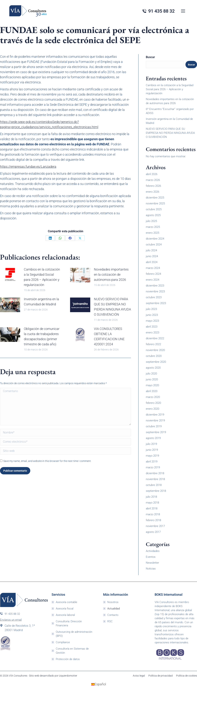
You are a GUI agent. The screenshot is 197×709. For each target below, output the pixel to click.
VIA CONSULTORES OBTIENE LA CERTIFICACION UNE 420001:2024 (109, 336)
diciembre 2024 (155, 238)
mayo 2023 (152, 320)
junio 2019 (152, 449)
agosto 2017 (153, 532)
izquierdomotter (68, 675)
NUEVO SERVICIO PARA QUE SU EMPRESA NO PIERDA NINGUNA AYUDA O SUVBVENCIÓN (112, 306)
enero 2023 (152, 332)
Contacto (112, 615)
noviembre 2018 (155, 479)
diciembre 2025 (155, 197)
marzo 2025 (153, 227)
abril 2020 (151, 391)
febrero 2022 (153, 344)
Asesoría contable (66, 602)
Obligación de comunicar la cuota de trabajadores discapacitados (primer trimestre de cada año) (41, 336)
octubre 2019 (154, 426)
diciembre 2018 (155, 473)
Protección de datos (68, 659)
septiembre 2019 (156, 432)
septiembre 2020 (156, 361)
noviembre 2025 (155, 203)
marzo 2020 (153, 397)
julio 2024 (151, 250)
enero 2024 (152, 279)
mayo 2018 (152, 502)
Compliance (63, 642)
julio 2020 (151, 373)
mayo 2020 (152, 385)
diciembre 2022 (155, 338)
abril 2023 (151, 326)
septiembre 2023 (156, 303)
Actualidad (113, 608)
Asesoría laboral (65, 615)
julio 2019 (151, 444)
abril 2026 (151, 174)
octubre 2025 (154, 209)
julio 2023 (151, 309)
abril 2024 (151, 262)
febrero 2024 (153, 273)
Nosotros (112, 602)
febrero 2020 (153, 403)
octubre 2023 (154, 297)
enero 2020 (152, 408)
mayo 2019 (152, 455)
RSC (110, 621)
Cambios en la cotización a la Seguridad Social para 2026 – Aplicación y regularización (42, 277)
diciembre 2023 (155, 285)
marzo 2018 (153, 514)
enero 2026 (152, 191)
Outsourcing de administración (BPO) (74, 634)
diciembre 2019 (155, 414)
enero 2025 (152, 232)
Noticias (151, 568)
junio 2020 (152, 379)
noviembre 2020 (155, 350)
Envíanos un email (11, 619)
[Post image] (10, 275)
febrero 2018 (153, 520)
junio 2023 (152, 315)
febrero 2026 (153, 186)
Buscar (150, 57)
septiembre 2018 (156, 491)
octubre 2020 (154, 356)
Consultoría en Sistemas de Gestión (72, 650)
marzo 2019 (153, 467)
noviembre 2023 (155, 291)
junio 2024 (152, 256)
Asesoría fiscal (64, 608)
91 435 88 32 (10, 614)
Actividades (153, 551)
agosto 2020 (153, 367)
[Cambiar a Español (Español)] (98, 684)
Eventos (151, 557)
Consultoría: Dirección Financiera (69, 623)
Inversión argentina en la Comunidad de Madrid (41, 301)
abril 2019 (151, 461)
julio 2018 (151, 496)
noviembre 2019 (155, 420)
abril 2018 (151, 508)
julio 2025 (151, 221)
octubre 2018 (154, 485)
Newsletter (152, 562)
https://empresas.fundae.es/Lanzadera (28, 166)
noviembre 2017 (155, 526)
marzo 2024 (153, 268)
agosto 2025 (153, 215)
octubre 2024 (154, 244)
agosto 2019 (153, 438)
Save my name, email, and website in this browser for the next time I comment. (47, 461)
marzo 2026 (153, 180)
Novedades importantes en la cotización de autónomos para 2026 (111, 274)
